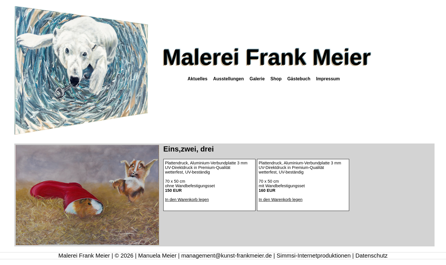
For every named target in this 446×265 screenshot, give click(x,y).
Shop (276, 78)
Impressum (328, 78)
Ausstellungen (228, 78)
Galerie (257, 78)
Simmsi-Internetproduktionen (313, 255)
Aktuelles (197, 78)
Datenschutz (371, 255)
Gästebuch (298, 78)
